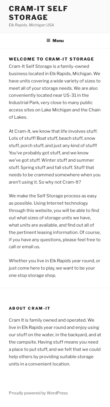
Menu (55, 40)
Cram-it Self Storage (38, 13)
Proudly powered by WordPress (38, 392)
